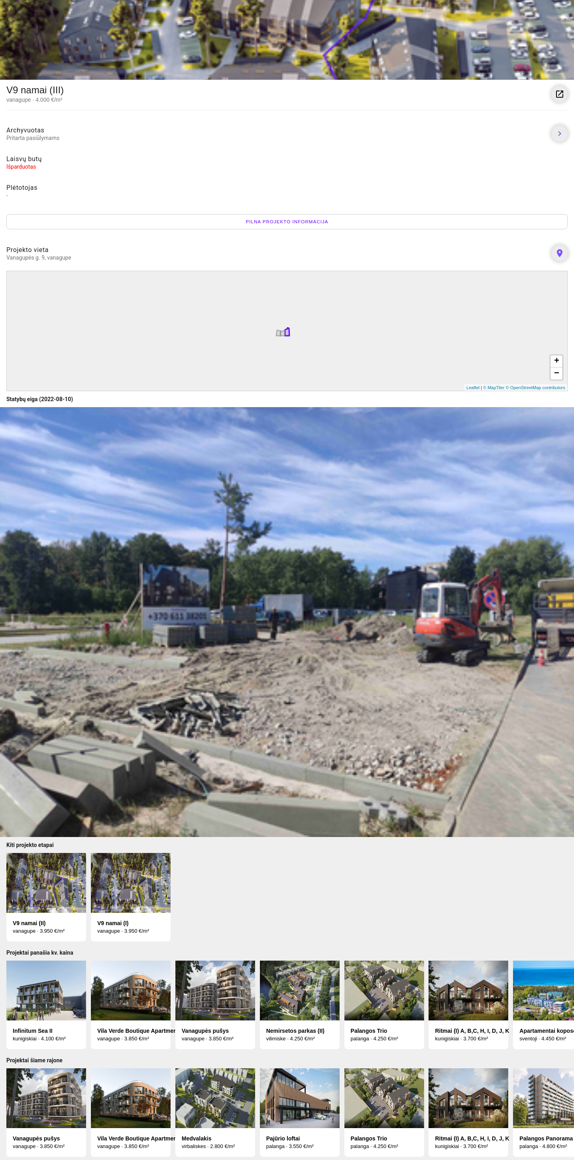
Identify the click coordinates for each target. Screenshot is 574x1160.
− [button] (556, 374)
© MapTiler (494, 387)
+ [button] (556, 361)
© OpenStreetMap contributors (535, 387)
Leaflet (473, 387)
